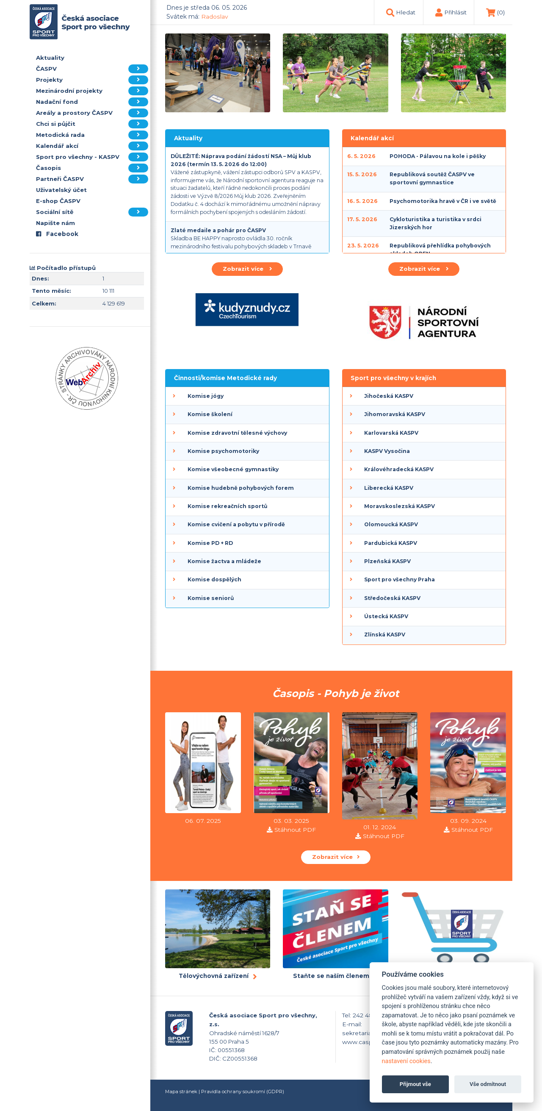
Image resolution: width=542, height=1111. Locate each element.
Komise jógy (206, 396)
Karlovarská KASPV (391, 433)
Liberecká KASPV (388, 488)
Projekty (92, 79)
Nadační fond (92, 101)
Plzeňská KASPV (387, 561)
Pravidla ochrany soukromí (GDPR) (242, 1091)
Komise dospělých (214, 579)
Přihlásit (455, 12)
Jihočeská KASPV (388, 396)
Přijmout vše (415, 1084)
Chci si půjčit (92, 123)
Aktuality (50, 57)
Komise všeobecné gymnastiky (233, 469)
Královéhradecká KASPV (399, 469)
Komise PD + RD (210, 543)
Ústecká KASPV (386, 616)
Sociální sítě (92, 212)
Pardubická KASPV (390, 543)
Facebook (57, 234)
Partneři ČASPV (92, 179)
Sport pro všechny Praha (399, 579)
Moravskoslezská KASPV (399, 506)
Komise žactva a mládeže (224, 561)
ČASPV (92, 68)
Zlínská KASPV (384, 634)
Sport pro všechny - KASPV (92, 157)
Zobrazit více (247, 268)
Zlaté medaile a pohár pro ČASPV (218, 230)
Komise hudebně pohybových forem (241, 488)
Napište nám (55, 222)
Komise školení (210, 414)
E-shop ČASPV (58, 200)
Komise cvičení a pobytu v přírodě (236, 524)
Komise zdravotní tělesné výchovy (237, 433)
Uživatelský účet (61, 189)
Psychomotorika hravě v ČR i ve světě (443, 201)
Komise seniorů (211, 598)
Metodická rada (92, 135)
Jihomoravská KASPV (394, 414)
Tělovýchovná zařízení (214, 975)
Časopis (92, 168)
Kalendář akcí (92, 146)
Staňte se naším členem (331, 975)
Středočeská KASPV (392, 598)
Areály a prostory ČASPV (92, 112)
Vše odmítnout (488, 1084)
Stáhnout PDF (295, 829)
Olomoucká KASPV (391, 524)
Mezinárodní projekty (92, 90)
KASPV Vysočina (387, 451)
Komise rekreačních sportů (227, 506)
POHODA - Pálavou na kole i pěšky (438, 156)
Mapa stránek (181, 1091)
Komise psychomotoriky (223, 451)
